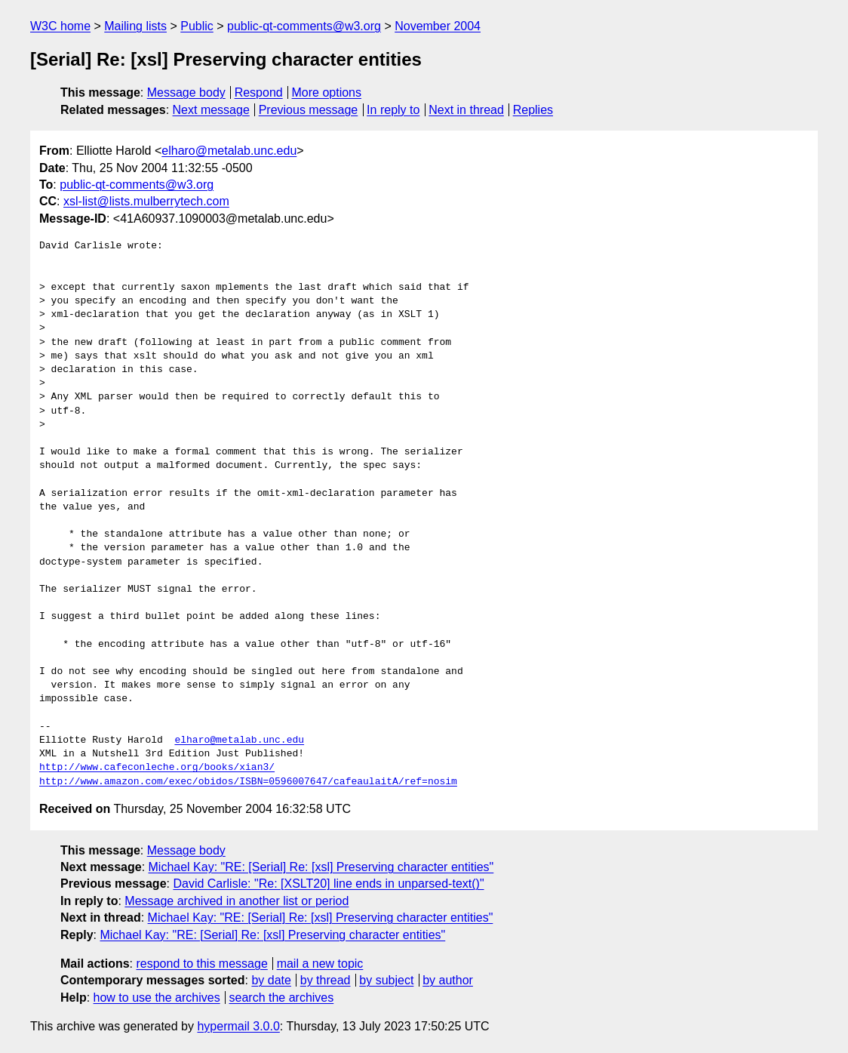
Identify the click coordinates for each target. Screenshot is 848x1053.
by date (270, 980)
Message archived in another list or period (236, 900)
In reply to (393, 109)
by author (447, 980)
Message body (186, 92)
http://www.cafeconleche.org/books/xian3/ (157, 767)
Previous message (308, 109)
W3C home (60, 26)
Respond (259, 92)
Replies (533, 109)
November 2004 (438, 26)
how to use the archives (157, 997)
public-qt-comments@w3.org (304, 26)
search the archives (281, 997)
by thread (325, 980)
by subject (386, 980)
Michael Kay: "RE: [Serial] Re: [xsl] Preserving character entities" (321, 867)
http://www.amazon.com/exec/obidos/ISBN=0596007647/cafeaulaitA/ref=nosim (248, 782)
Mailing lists (135, 26)
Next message (211, 109)
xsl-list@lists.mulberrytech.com (146, 201)
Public (197, 26)
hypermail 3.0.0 (238, 1026)
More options (327, 92)
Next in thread (466, 109)
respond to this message (201, 963)
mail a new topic (320, 963)
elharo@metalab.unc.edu (228, 150)
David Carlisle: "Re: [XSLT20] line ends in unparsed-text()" (328, 883)
